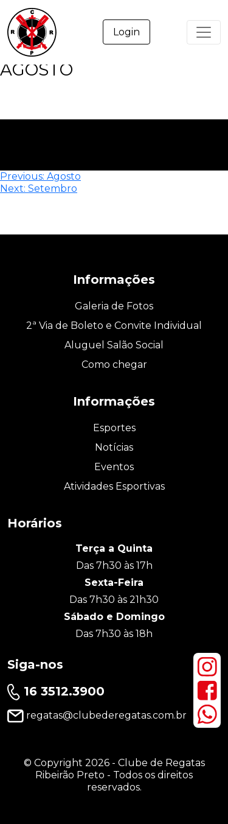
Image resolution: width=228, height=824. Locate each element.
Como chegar (114, 364)
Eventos (114, 467)
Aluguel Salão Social (114, 345)
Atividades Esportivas (114, 486)
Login (126, 32)
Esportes (114, 428)
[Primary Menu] (204, 32)
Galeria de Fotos (114, 306)
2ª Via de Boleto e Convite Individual (114, 325)
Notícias (114, 447)
